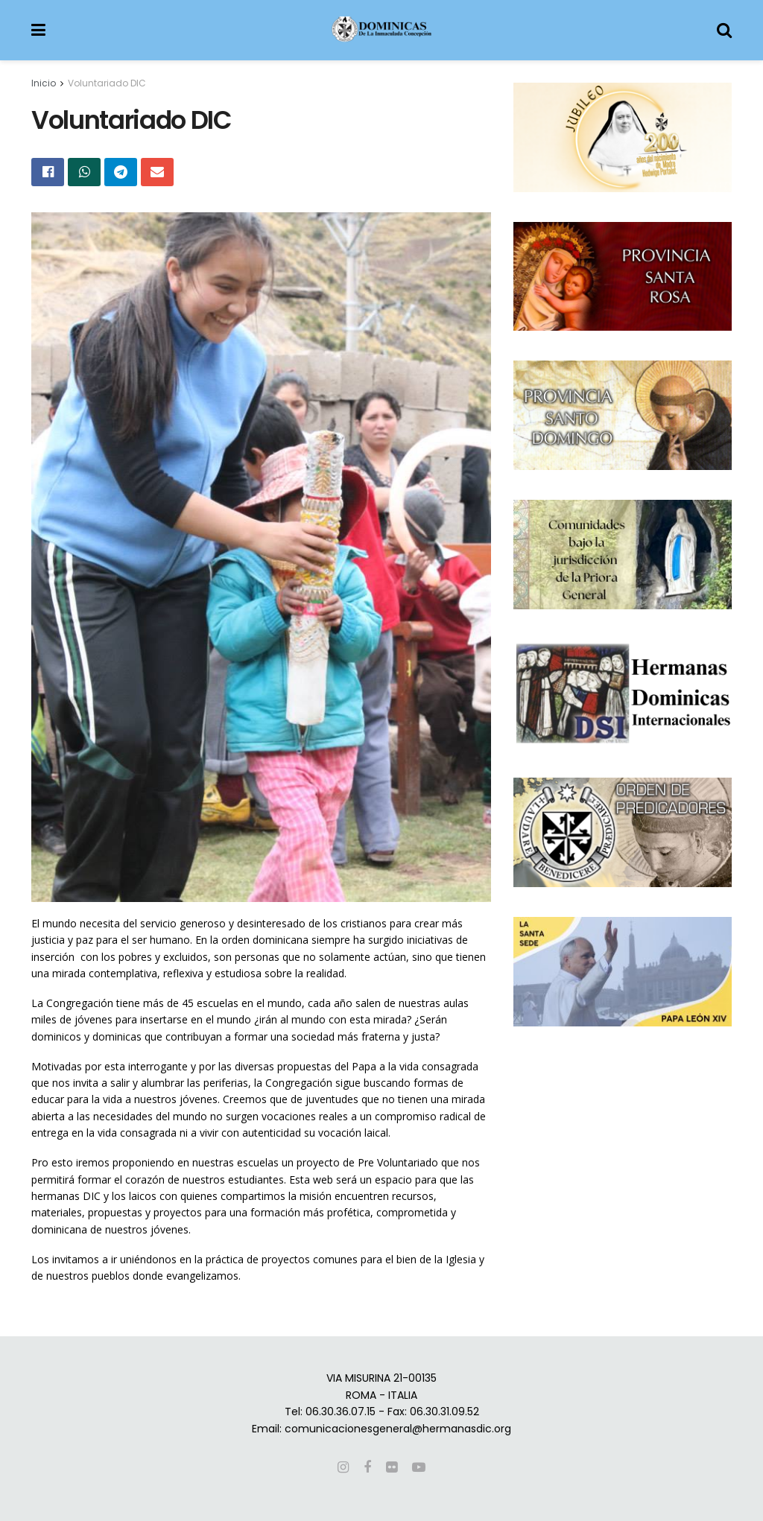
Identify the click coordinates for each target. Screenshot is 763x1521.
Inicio (43, 83)
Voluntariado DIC (107, 83)
